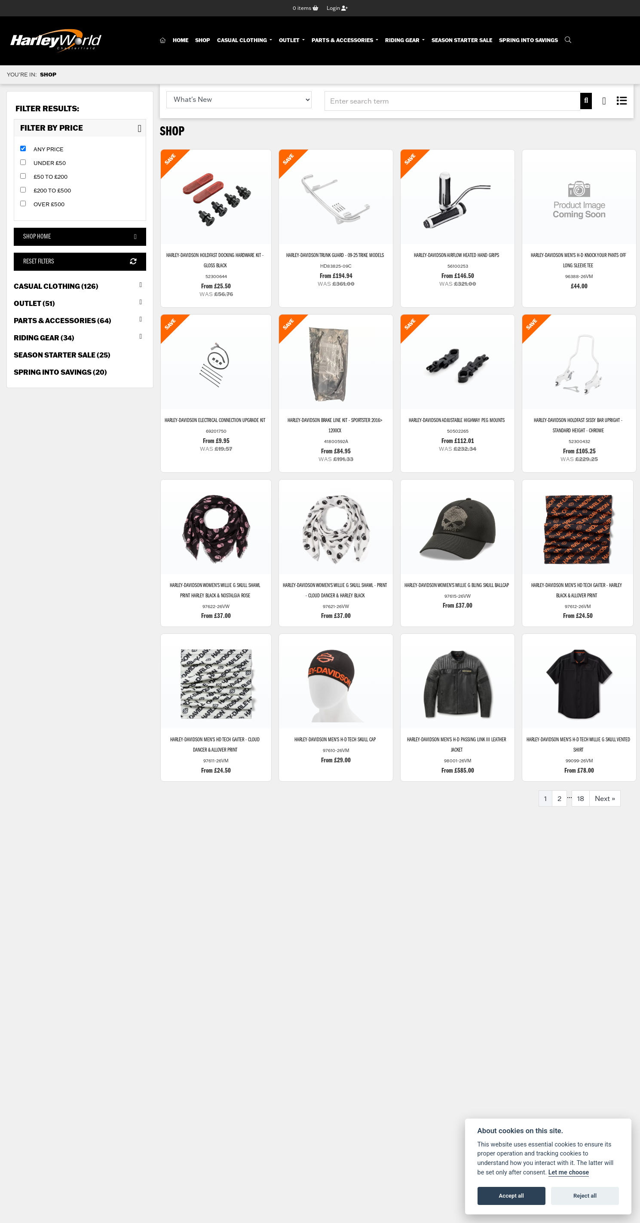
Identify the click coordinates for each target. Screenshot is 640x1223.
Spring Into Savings (528, 40)
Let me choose (568, 1172)
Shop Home (79, 237)
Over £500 (49, 204)
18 (580, 798)
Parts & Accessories (343, 40)
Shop (202, 40)
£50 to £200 (50, 176)
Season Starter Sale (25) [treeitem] (62, 354)
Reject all (585, 1195)
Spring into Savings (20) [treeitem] (60, 371)
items (305, 8)
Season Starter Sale (462, 40)
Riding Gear (403, 40)
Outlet (290, 40)
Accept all (511, 1195)
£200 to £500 (52, 190)
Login (337, 8)
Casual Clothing (242, 40)
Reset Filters (79, 262)
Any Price (49, 149)
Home (180, 40)
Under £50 (50, 162)
